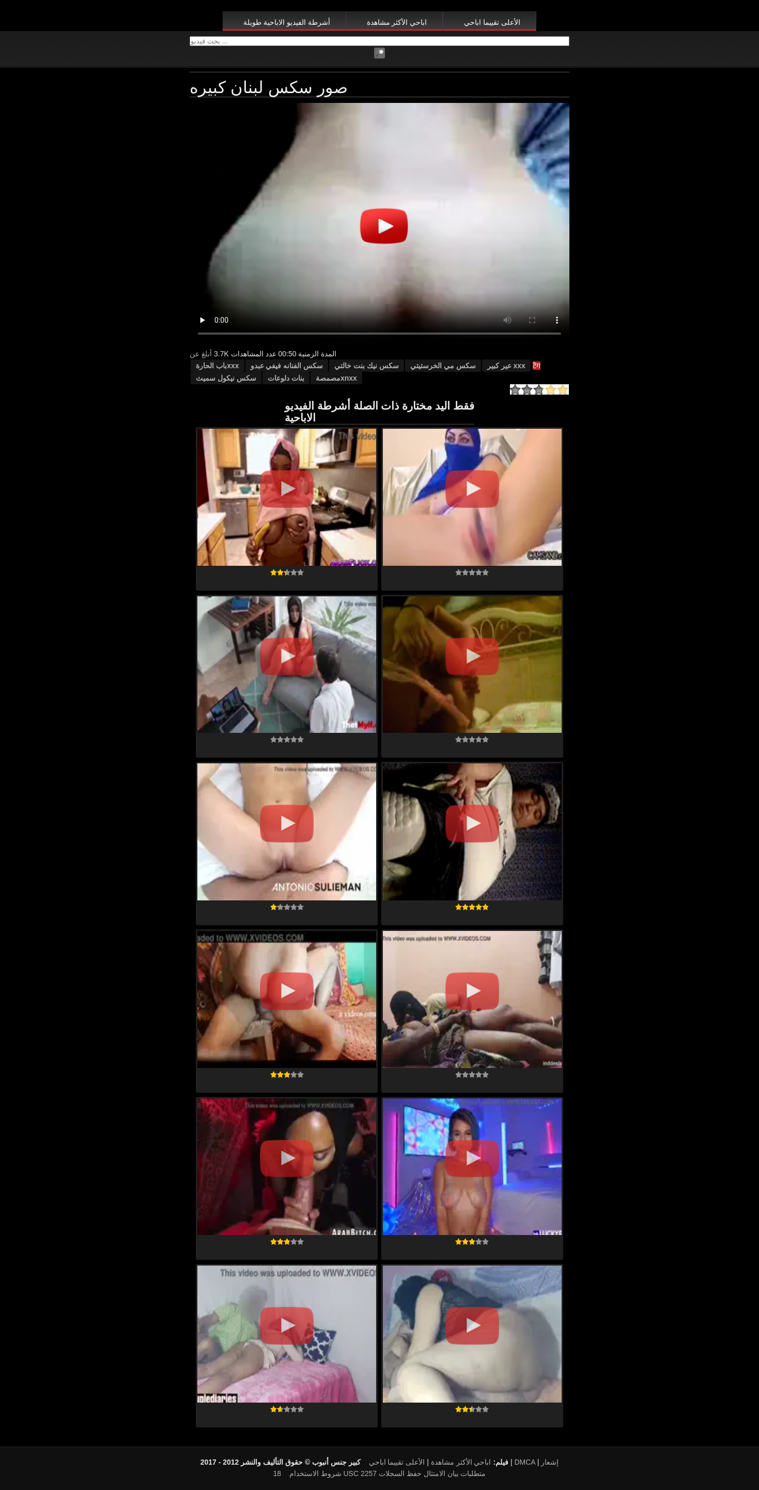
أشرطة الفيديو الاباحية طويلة (286, 22)
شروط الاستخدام (315, 1473)
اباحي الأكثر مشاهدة (397, 22)
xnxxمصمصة (336, 378)
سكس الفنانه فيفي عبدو (287, 366)
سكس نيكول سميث (226, 378)
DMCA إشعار (536, 1462)
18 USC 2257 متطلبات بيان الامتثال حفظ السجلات (379, 1473)
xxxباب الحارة (217, 366)
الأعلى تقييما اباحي (492, 22)
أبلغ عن (201, 354)
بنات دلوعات (286, 378)
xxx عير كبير (506, 366)
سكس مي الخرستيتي (443, 366)
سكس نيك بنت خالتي (366, 366)
